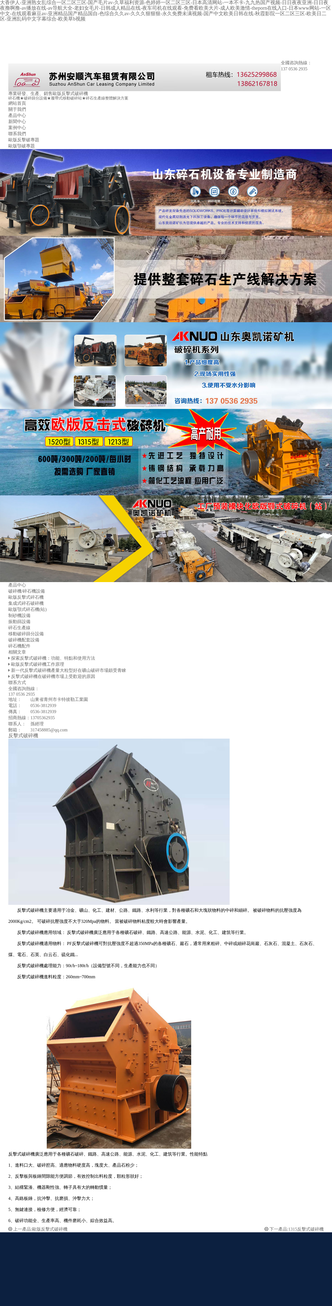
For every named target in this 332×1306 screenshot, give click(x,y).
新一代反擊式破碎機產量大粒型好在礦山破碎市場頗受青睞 (68, 670)
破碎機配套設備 (23, 639)
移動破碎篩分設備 (26, 633)
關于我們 (17, 109)
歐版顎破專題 (21, 146)
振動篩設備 (19, 621)
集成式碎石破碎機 (26, 603)
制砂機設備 (19, 615)
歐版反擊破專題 (23, 139)
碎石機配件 (19, 646)
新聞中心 (17, 121)
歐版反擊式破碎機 (50, 1229)
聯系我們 (17, 133)
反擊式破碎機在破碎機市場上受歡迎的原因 (53, 676)
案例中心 (17, 127)
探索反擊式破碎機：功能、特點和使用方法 (53, 658)
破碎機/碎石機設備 (26, 591)
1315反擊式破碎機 (306, 1229)
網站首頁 (17, 103)
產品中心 (17, 115)
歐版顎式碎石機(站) (27, 609)
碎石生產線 (19, 627)
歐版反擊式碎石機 (26, 597)
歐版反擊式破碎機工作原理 (37, 664)
